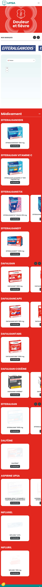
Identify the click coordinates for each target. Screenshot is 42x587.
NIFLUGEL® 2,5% (15, 535)
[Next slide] (38, 37)
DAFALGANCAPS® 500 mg (15, 321)
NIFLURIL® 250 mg (15, 570)
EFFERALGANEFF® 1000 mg (15, 251)
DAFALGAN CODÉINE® (15, 392)
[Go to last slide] (34, 37)
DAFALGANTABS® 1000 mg (15, 356)
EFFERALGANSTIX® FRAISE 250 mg (15, 215)
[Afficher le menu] (38, 3)
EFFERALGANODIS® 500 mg (15, 143)
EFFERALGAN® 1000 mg (15, 427)
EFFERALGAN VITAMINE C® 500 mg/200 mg (15, 178)
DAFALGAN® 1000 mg (15, 286)
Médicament (11, 114)
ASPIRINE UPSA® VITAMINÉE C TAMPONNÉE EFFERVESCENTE (15, 499)
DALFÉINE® (15, 463)
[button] (20, 60)
